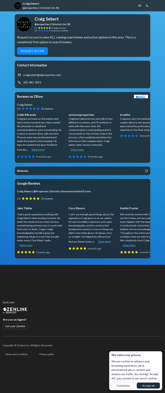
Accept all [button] (148, 385)
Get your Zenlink (15, 326)
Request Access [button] (32, 51)
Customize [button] (123, 385)
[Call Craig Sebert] (147, 6)
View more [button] (38, 149)
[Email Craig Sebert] (139, 6)
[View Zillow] (141, 96)
